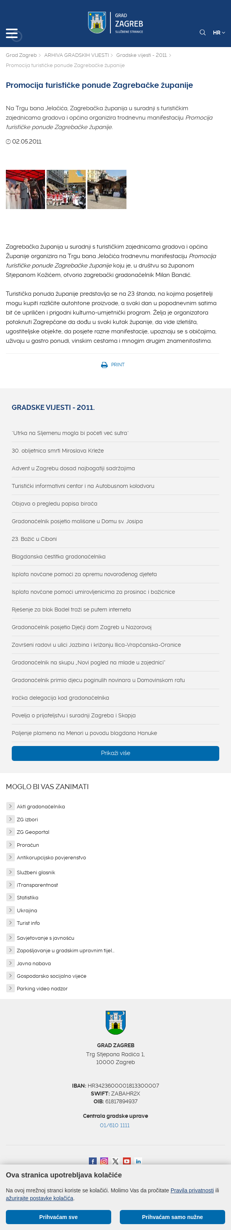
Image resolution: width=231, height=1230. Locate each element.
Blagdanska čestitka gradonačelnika (59, 556)
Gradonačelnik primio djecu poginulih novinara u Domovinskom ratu (98, 680)
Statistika (27, 898)
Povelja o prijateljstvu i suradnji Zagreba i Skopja (74, 715)
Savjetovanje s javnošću (45, 938)
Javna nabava (34, 963)
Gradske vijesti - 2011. (141, 55)
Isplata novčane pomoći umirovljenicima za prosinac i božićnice (93, 592)
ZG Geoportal (33, 832)
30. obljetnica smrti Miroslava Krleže (58, 451)
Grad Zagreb (21, 55)
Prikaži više (115, 753)
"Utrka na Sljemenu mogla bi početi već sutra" (70, 433)
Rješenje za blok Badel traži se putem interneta (71, 609)
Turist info (28, 923)
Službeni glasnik (36, 872)
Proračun (28, 845)
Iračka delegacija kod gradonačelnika (60, 698)
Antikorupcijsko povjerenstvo (51, 858)
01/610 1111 (115, 1125)
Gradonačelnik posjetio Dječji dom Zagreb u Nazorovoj (82, 627)
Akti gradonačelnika (41, 807)
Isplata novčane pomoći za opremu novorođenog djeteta (84, 574)
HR (219, 32)
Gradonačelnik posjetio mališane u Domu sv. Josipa (77, 521)
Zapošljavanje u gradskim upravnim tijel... (65, 950)
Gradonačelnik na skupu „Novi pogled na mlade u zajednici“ (89, 662)
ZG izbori (27, 819)
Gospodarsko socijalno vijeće (52, 976)
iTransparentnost (37, 885)
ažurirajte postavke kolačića (39, 1198)
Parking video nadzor (42, 989)
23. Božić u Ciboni (34, 539)
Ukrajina (27, 910)
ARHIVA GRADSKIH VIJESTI (76, 55)
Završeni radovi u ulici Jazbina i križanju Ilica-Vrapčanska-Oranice (96, 645)
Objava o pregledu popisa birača (54, 503)
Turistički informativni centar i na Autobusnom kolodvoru (83, 486)
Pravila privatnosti (192, 1190)
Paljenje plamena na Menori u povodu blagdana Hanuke (84, 733)
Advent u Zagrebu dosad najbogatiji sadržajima (73, 468)
